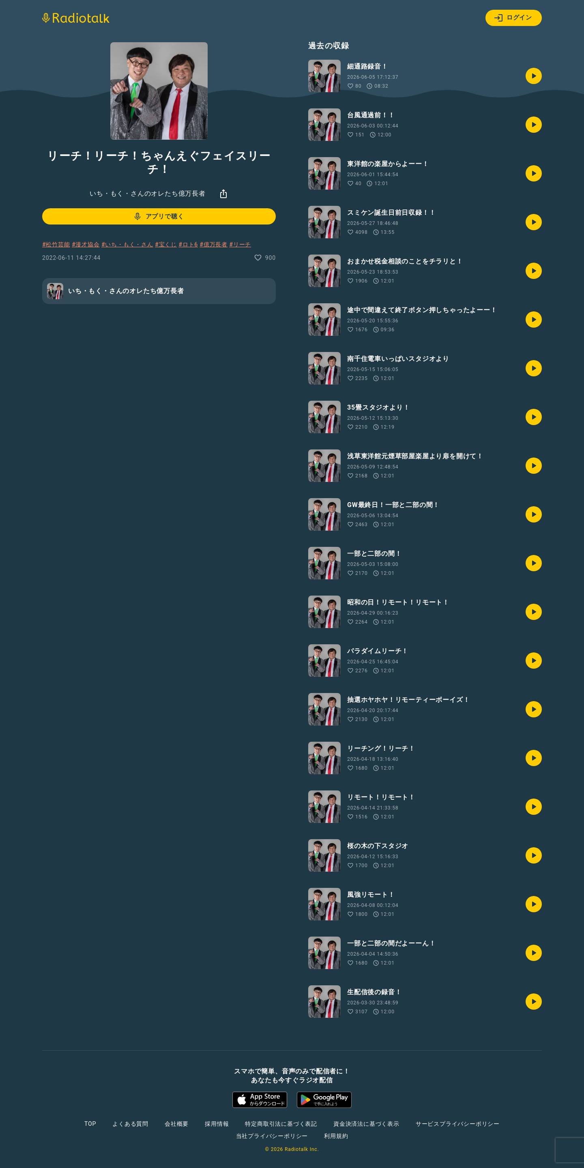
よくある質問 (130, 1124)
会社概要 (177, 1124)
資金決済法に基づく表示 (366, 1124)
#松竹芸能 (56, 244)
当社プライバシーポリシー (272, 1136)
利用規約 (336, 1136)
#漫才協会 (86, 244)
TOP (90, 1124)
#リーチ (240, 244)
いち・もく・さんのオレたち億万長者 (148, 193)
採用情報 (217, 1124)
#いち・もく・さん (127, 244)
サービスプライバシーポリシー (458, 1124)
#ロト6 (188, 244)
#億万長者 (214, 244)
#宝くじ (166, 244)
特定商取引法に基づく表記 (281, 1124)
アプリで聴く (158, 216)
